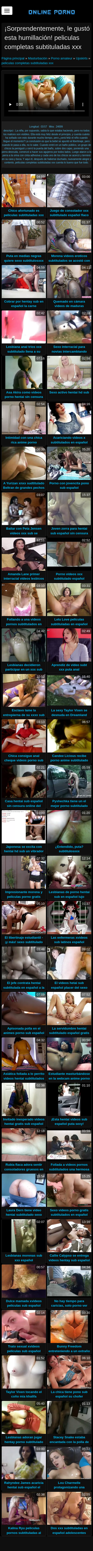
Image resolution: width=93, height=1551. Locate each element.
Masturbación (37, 58)
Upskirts (82, 58)
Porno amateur (61, 58)
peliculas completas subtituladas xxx (27, 63)
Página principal (13, 58)
